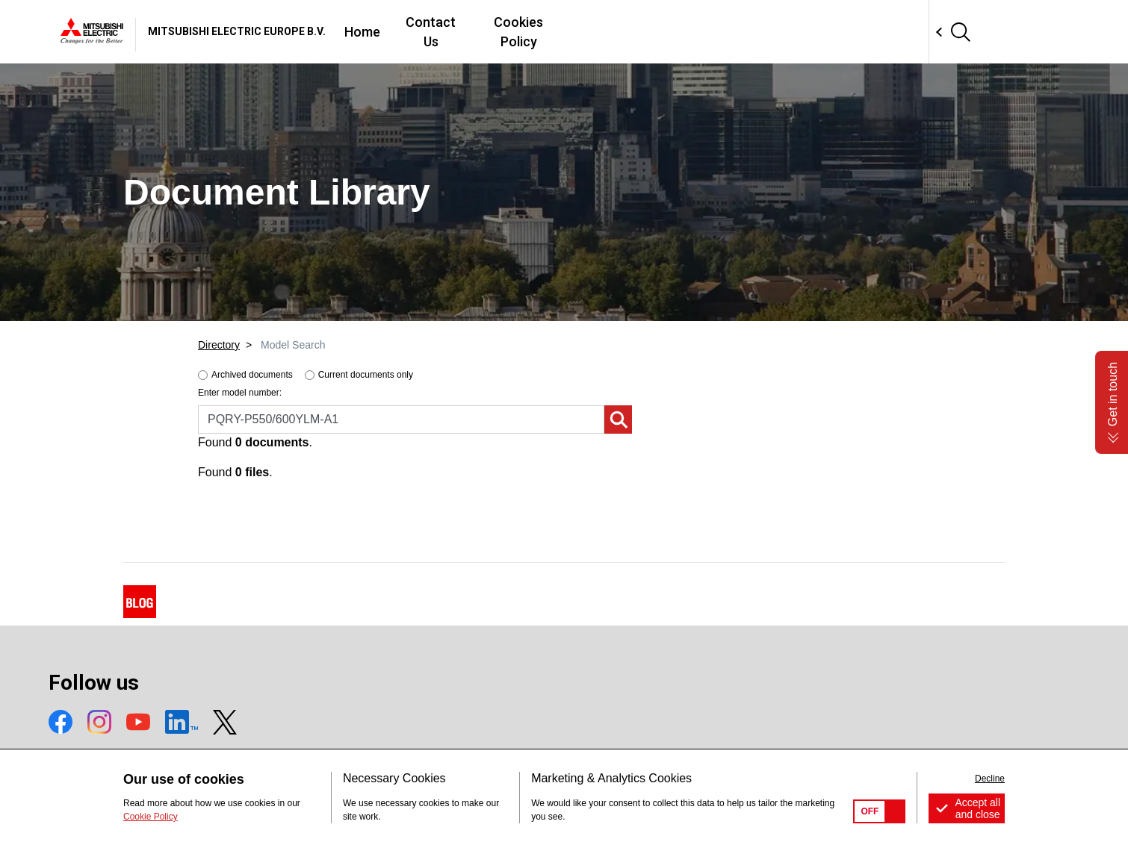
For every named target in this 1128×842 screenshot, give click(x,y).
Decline (990, 778)
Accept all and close (977, 808)
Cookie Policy (150, 816)
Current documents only (365, 374)
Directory (219, 345)
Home (574, 32)
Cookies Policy (749, 32)
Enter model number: (240, 392)
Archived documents (252, 374)
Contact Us (649, 32)
